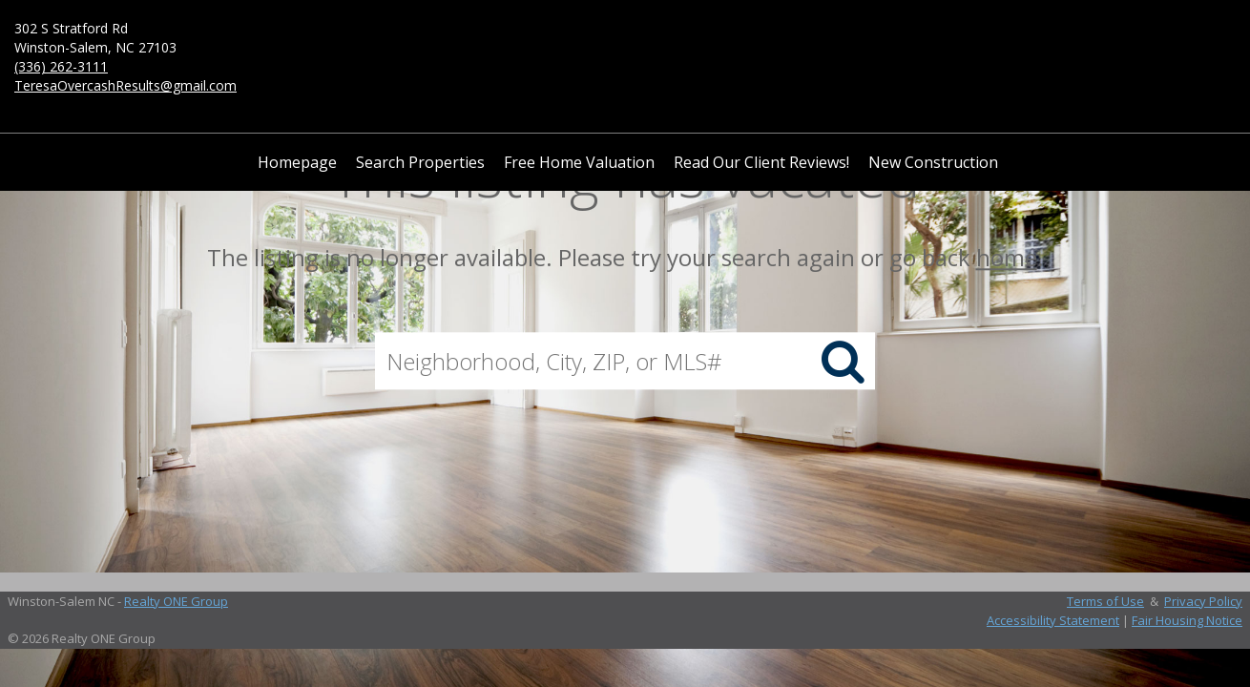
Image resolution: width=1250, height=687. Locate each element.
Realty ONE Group (176, 601)
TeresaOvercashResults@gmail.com (125, 85)
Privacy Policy (1203, 601)
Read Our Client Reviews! (761, 162)
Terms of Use (1105, 601)
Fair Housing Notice (1187, 620)
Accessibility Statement (1053, 620)
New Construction (933, 162)
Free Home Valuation (579, 162)
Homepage (297, 162)
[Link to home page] (625, 49)
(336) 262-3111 (61, 66)
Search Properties (420, 162)
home (1006, 257)
